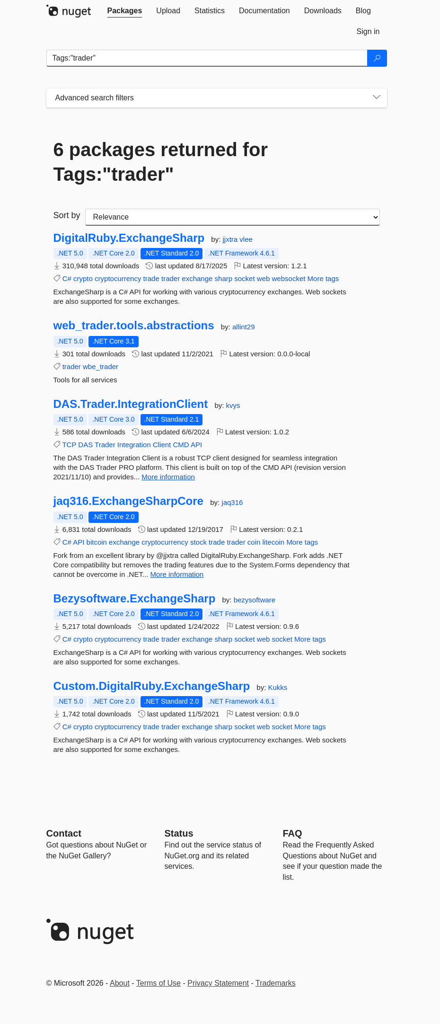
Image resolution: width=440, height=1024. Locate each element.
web (263, 278)
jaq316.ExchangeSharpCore (128, 501)
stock (198, 542)
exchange (197, 278)
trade (151, 278)
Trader (105, 445)
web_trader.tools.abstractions (133, 325)
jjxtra (231, 239)
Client (162, 445)
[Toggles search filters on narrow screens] (376, 97)
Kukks (278, 687)
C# (66, 278)
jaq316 (232, 502)
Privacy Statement (218, 983)
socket (244, 278)
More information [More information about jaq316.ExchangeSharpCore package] (177, 574)
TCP (69, 445)
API (196, 445)
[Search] (377, 58)
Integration (134, 445)
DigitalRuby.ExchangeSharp (129, 238)
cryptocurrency (118, 278)
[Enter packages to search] (207, 58)
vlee (246, 239)
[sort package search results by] (232, 217)
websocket (289, 278)
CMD (181, 445)
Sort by (66, 215)
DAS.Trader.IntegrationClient (130, 404)
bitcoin (97, 542)
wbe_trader (100, 366)
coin (254, 542)
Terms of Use (158, 983)
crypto (83, 278)
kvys (233, 405)
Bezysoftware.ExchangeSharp (134, 598)
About (120, 983)
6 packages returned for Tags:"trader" (160, 162)
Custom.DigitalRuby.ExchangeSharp (151, 686)
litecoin (274, 542)
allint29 (243, 327)
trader (170, 278)
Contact (63, 833)
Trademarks (275, 983)
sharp (224, 278)
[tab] (125, 10)
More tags (323, 278)
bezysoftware (254, 600)
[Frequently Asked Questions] (292, 833)
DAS (85, 445)
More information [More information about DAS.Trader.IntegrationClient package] (168, 477)
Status (179, 833)
